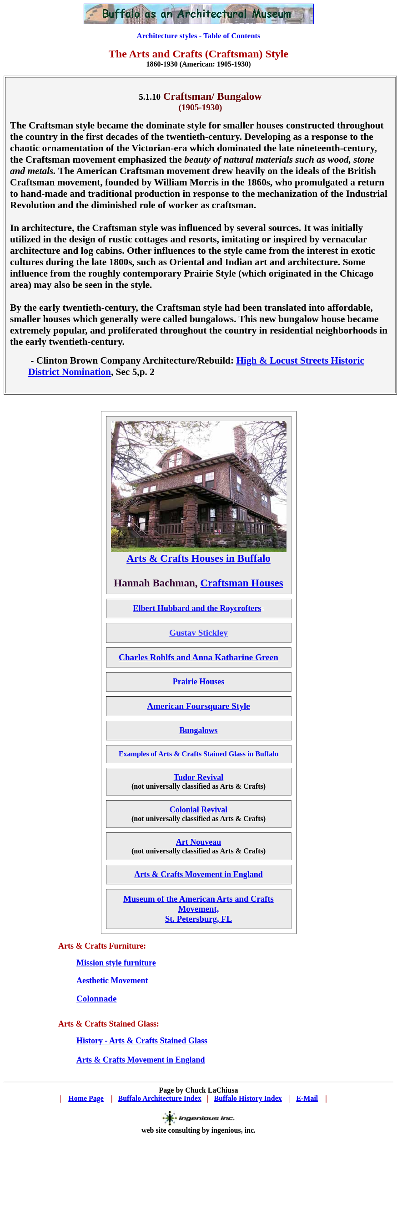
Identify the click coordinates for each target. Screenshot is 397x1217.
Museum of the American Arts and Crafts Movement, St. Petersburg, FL (198, 909)
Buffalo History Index (247, 1098)
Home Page (86, 1098)
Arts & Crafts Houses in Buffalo (198, 558)
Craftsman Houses (241, 583)
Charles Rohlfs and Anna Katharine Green (198, 657)
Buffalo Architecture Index (159, 1098)
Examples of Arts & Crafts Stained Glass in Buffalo (198, 754)
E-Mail (307, 1098)
